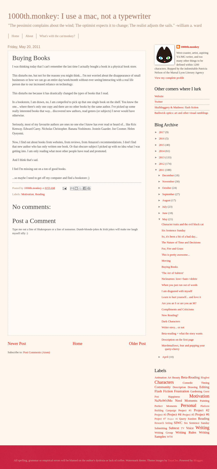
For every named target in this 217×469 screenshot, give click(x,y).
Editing (204, 387)
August (166, 200)
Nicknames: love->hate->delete (179, 278)
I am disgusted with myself (177, 291)
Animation (161, 377)
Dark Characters (171, 321)
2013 (162, 157)
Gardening (196, 391)
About (29, 36)
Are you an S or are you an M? (179, 303)
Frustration (181, 391)
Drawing (192, 387)
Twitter (159, 101)
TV (182, 428)
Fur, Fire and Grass (172, 248)
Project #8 (172, 419)
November (168, 181)
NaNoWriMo (164, 400)
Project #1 (185, 410)
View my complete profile (169, 77)
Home (15, 36)
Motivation (27, 194)
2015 (162, 144)
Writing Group (164, 432)
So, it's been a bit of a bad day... (179, 236)
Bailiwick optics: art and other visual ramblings (181, 112)
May (165, 219)
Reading (40, 194)
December (168, 175)
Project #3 (160, 414)
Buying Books (170, 266)
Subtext (174, 428)
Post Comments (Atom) (36, 352)
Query (182, 418)
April (165, 356)
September (168, 194)
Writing (202, 427)
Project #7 (160, 418)
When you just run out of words (179, 285)
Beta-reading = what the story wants (182, 333)
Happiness (174, 396)
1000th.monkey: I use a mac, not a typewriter (79, 16)
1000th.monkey (190, 46)
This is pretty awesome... (176, 254)
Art (169, 377)
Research (159, 423)
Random (192, 418)
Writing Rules (186, 432)
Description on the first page (178, 339)
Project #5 (188, 414)
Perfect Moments (166, 406)
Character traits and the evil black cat (183, 224)
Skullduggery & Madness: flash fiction (176, 107)
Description (179, 387)
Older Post (137, 343)
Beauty (176, 377)
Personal (188, 405)
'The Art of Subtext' (173, 273)
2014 (162, 151)
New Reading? (170, 315)
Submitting (161, 428)
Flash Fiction (164, 391)
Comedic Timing (196, 382)
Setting (169, 423)
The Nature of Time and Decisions (181, 242)
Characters (164, 382)
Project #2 (201, 410)
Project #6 (202, 414)
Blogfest (205, 377)
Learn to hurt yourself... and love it (181, 297)
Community (163, 387)
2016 (162, 138)
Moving (166, 260)
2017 (162, 132)
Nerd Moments (186, 400)
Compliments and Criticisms (178, 309)
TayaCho (173, 460)
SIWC (178, 422)
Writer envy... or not (173, 327)
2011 (162, 169)
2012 (162, 163)
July (165, 206)
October (167, 187)
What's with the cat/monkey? (57, 36)
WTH (170, 436)
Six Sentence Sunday (173, 230)
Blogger (198, 460)
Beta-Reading (190, 377)
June (165, 213)
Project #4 (174, 414)
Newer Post (17, 343)
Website (159, 96)
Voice (190, 428)
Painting (204, 400)
